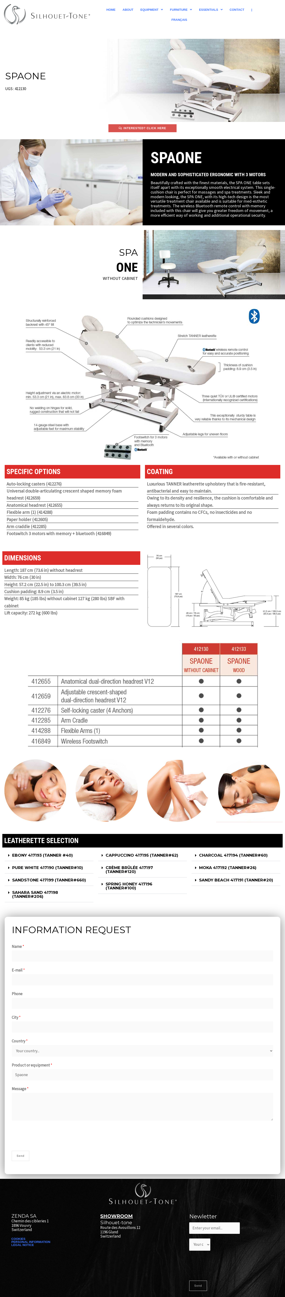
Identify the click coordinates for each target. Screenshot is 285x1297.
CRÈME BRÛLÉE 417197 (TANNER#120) (129, 869)
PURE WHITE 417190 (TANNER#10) (47, 867)
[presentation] (47, 1134)
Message (20, 1088)
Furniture (181, 9)
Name (18, 946)
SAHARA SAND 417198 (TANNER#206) (35, 894)
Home (110, 9)
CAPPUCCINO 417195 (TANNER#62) (142, 855)
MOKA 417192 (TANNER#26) (227, 867)
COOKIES (18, 1238)
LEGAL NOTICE (22, 1244)
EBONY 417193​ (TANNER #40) (42, 855)
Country (20, 1041)
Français (179, 20)
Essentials (211, 9)
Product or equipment (32, 1065)
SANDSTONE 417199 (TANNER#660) (49, 880)
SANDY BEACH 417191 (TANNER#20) (236, 880)
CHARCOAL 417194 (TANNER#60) (233, 855)
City (16, 1017)
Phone (17, 993)
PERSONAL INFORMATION (30, 1241)
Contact (237, 9)
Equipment (152, 9)
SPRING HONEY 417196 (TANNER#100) (129, 886)
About (127, 9)
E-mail (18, 970)
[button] (152, 10)
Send (20, 1156)
